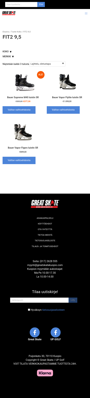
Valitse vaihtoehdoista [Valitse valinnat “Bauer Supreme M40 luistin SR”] (19, 109)
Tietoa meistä (45, 235)
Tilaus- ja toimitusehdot (45, 246)
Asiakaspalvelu (45, 218)
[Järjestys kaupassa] (47, 63)
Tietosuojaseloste (45, 240)
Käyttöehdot (45, 224)
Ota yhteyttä (45, 229)
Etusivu (6, 31)
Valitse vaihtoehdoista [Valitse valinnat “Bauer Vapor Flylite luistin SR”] (63, 109)
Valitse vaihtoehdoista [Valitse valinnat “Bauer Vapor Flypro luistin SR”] (19, 160)
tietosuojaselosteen (53, 309)
